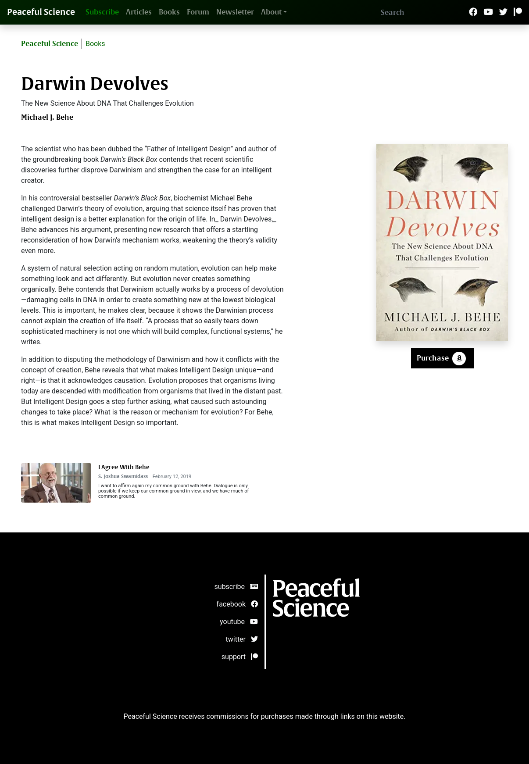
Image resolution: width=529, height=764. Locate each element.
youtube (239, 622)
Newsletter (235, 12)
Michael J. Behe (47, 117)
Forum (198, 12)
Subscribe (102, 12)
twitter (242, 639)
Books (169, 12)
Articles (139, 12)
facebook (237, 604)
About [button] (271, 12)
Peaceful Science (41, 12)
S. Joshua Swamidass (123, 476)
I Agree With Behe (124, 467)
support (240, 657)
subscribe (236, 586)
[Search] (422, 12)
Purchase (442, 358)
